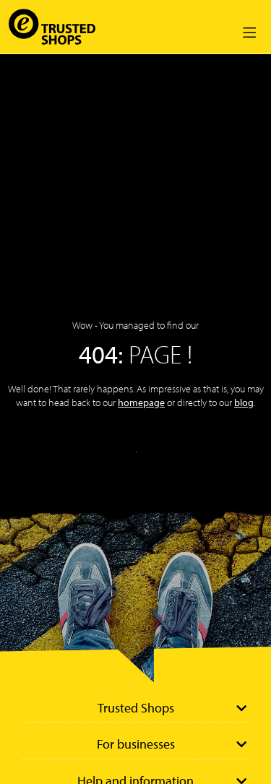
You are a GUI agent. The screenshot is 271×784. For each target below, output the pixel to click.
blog (244, 402)
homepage (141, 402)
